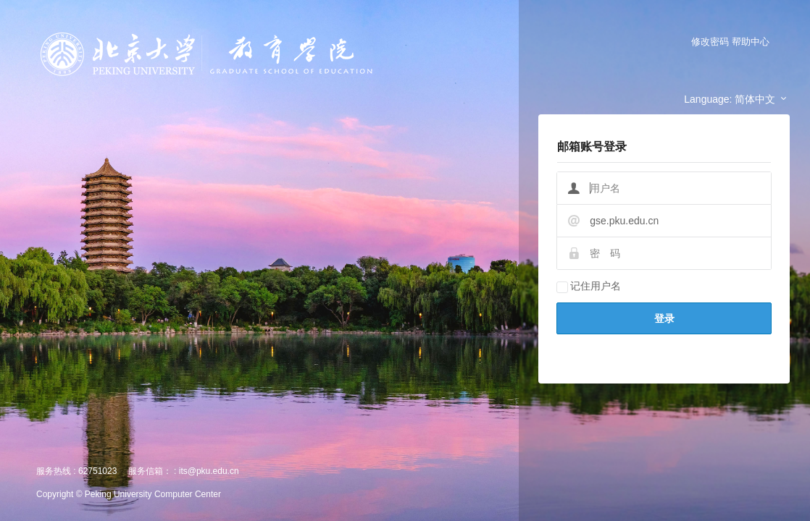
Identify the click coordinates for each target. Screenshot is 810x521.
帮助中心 (750, 41)
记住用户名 (588, 286)
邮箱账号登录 (592, 146)
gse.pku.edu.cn (624, 220)
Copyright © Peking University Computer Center (128, 494)
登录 (664, 318)
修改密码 (710, 41)
